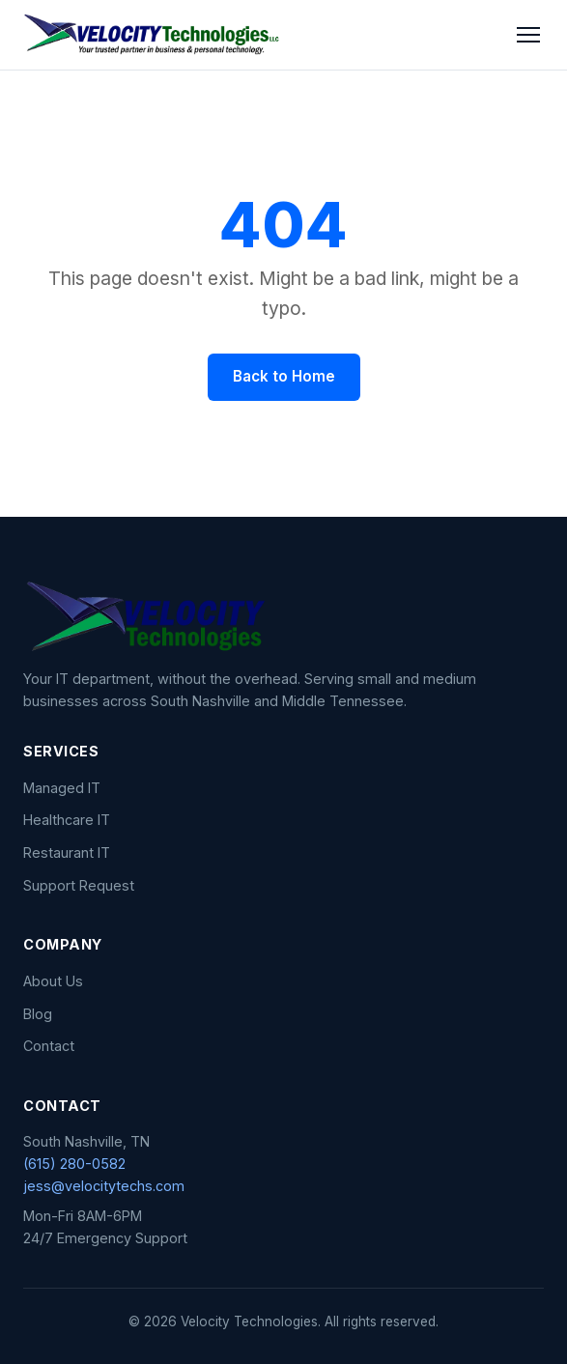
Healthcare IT (66, 819)
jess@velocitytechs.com (103, 1186)
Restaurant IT (66, 852)
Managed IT (61, 788)
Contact (48, 1045)
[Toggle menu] (528, 34)
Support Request (78, 885)
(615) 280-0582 (74, 1163)
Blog (37, 1014)
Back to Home (284, 376)
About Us (53, 981)
